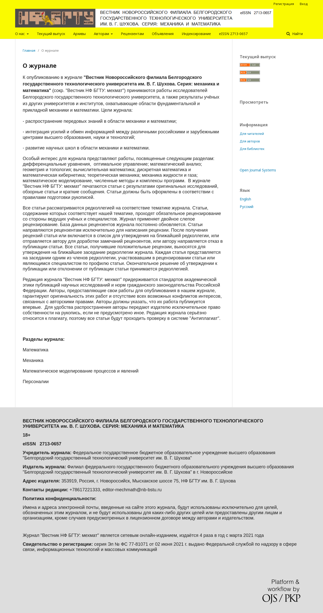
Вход (304, 4)
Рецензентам (132, 33)
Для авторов (250, 141)
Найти (297, 33)
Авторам (102, 33)
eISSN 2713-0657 (233, 33)
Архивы (79, 33)
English (245, 199)
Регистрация (284, 4)
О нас (20, 33)
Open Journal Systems (258, 170)
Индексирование (196, 33)
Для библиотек (252, 148)
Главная (29, 50)
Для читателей (252, 133)
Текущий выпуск (51, 33)
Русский (246, 206)
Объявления (163, 33)
